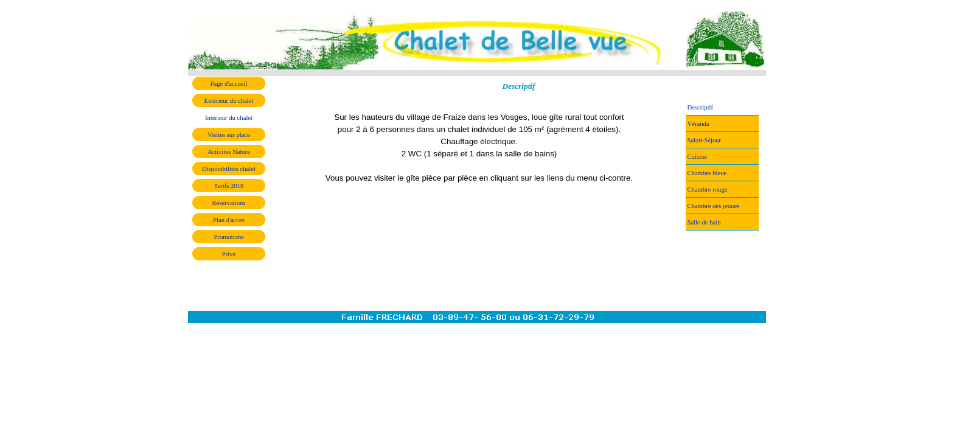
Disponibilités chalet (229, 168)
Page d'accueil (229, 83)
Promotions (228, 237)
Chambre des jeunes (714, 206)
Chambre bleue (707, 173)
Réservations (228, 203)
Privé (229, 254)
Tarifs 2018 (229, 185)
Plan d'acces (229, 220)
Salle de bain (704, 222)
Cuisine (698, 156)
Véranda (698, 123)
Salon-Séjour (705, 140)
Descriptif (701, 107)
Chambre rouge (708, 189)
